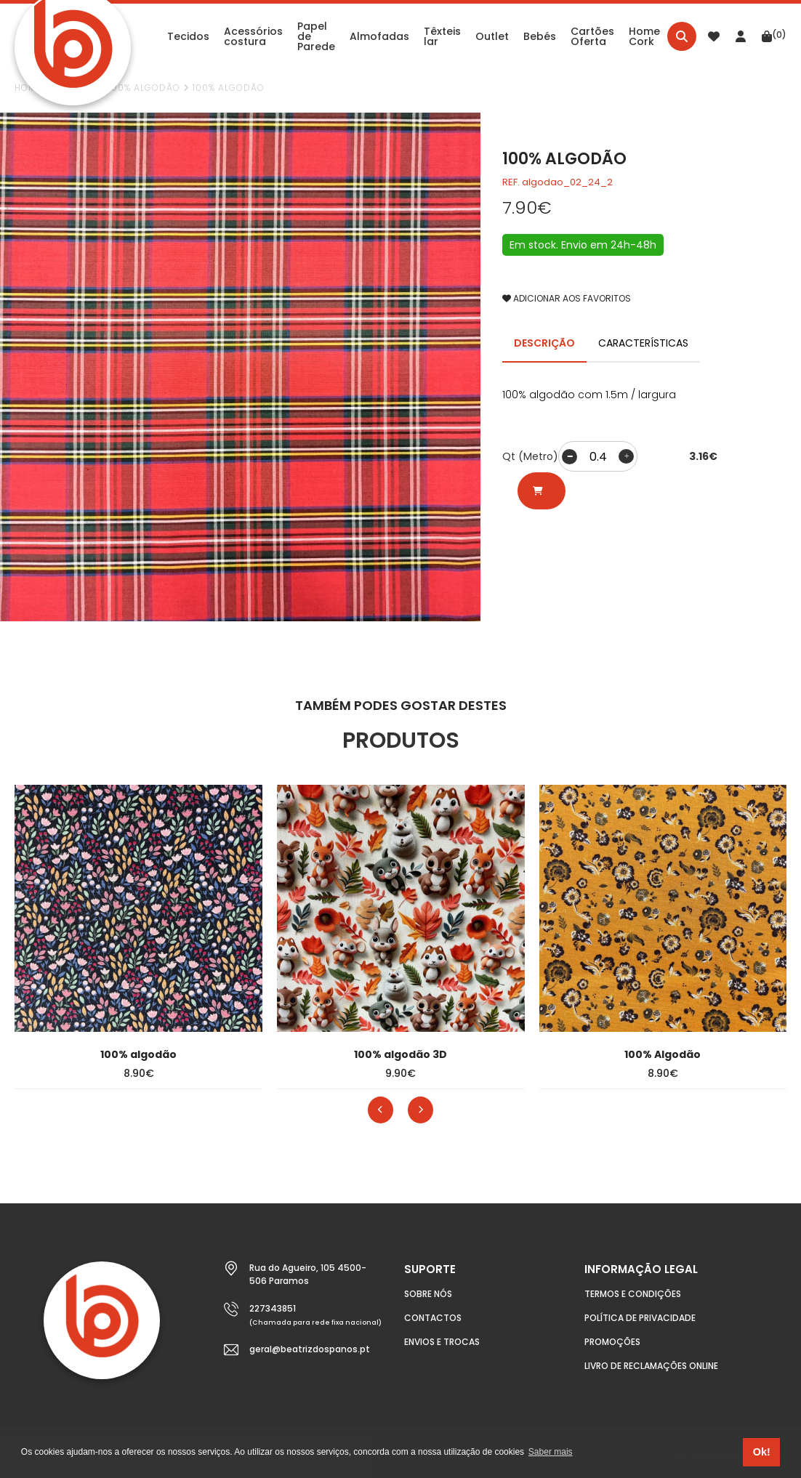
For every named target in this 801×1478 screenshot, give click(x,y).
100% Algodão (144, 87)
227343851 (272, 1308)
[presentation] (380, 1110)
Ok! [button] (761, 1452)
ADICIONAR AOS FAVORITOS (566, 298)
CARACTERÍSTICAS (643, 343)
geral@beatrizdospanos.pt (309, 1349)
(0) (774, 35)
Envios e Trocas (442, 1342)
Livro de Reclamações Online (651, 1366)
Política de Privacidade (640, 1318)
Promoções (612, 1342)
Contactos (433, 1318)
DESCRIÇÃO (544, 343)
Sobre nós (428, 1294)
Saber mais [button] (550, 1452)
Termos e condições (632, 1294)
